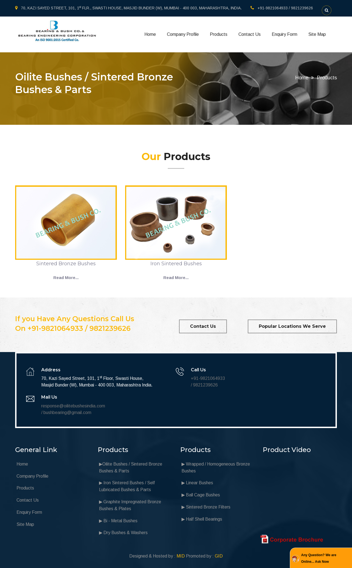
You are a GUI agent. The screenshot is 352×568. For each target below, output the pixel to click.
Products (218, 34)
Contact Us (249, 34)
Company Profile (183, 34)
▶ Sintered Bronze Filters (206, 507)
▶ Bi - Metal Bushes (118, 520)
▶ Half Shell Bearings (202, 519)
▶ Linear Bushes (197, 482)
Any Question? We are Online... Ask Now (318, 558)
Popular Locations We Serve (292, 326)
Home (150, 34)
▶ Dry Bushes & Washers (123, 532)
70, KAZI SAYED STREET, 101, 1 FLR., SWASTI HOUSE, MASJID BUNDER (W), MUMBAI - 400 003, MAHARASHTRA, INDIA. (128, 8)
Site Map (317, 34)
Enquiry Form (284, 34)
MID (181, 556)
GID (219, 556)
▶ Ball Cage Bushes (201, 495)
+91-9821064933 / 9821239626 (282, 8)
